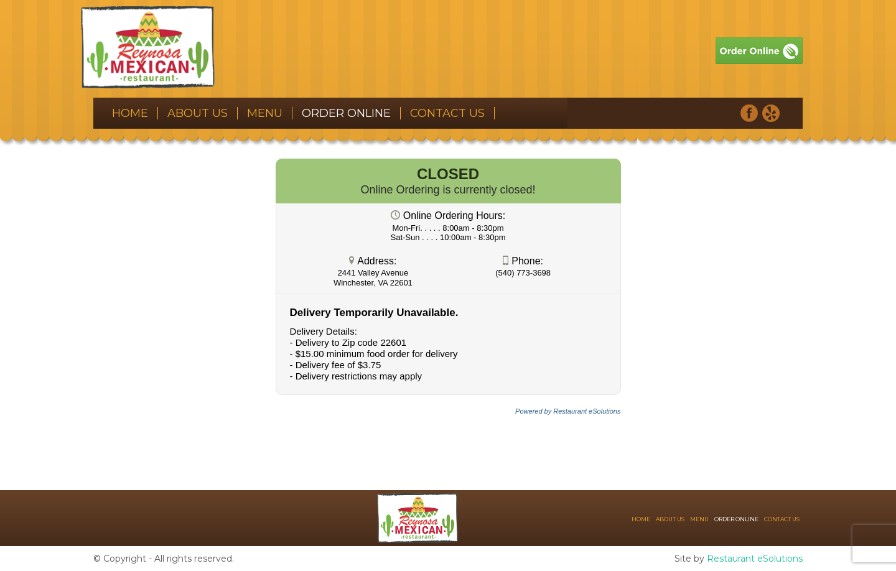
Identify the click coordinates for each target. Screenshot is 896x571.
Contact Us (447, 113)
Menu (264, 113)
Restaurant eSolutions (755, 558)
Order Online (346, 113)
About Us (197, 113)
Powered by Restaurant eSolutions (567, 411)
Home (130, 113)
